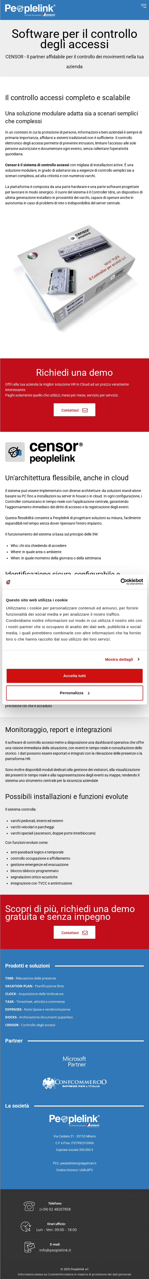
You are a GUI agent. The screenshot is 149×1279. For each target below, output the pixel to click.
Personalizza (75, 693)
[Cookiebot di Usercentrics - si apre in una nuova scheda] (120, 581)
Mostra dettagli (119, 659)
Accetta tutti (74, 675)
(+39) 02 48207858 (55, 1209)
